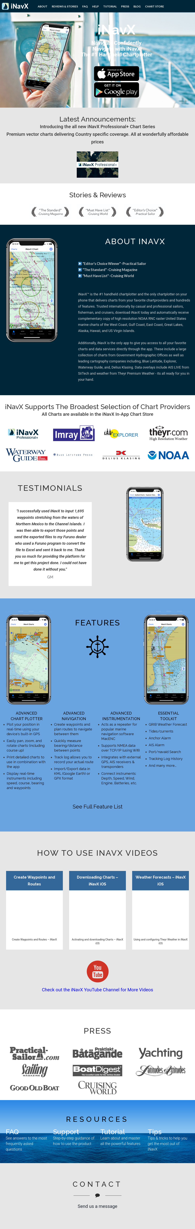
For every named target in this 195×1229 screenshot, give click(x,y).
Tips (154, 1132)
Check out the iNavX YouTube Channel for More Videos (97, 989)
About (42, 6)
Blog (137, 6)
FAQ (85, 6)
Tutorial (110, 6)
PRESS (125, 6)
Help (95, 6)
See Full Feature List (97, 807)
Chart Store (154, 6)
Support (66, 1132)
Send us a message (97, 1206)
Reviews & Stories (65, 6)
